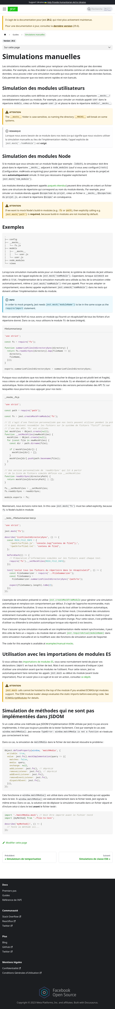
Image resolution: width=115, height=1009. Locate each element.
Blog (4, 942)
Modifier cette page (14, 842)
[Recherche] (100, 9)
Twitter (7, 925)
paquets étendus (57, 185)
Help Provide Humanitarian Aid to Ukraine (66, 2)
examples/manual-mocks (59, 643)
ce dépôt (85, 677)
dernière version (62, 26)
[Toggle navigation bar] (4, 9)
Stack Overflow (11, 916)
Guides (6, 895)
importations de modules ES (38, 661)
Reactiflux (9, 921)
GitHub (7, 947)
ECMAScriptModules (16, 697)
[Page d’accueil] (5, 34)
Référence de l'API (12, 900)
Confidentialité (11, 968)
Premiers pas (9, 890)
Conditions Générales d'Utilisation (21, 972)
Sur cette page (12, 47)
